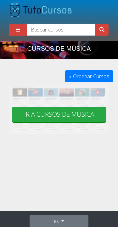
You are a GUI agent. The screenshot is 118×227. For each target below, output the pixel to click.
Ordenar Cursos (90, 76)
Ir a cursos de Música (59, 114)
